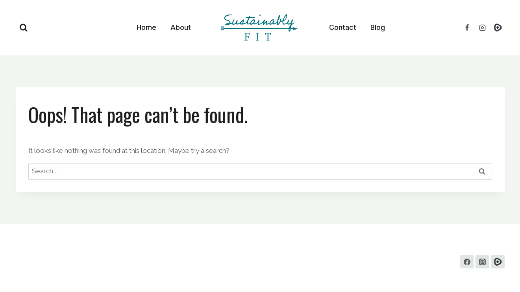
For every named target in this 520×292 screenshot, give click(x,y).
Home (146, 27)
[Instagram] (482, 27)
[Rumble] (498, 27)
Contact (342, 27)
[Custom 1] (498, 261)
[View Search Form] (23, 28)
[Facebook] (467, 27)
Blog (377, 27)
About (180, 27)
